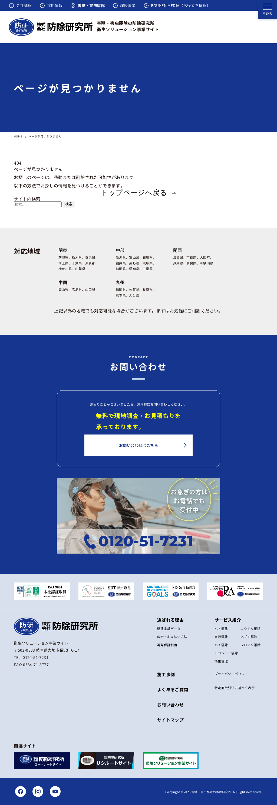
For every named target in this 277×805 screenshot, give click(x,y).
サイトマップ (170, 720)
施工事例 (166, 674)
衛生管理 (221, 661)
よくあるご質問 (172, 689)
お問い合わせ (170, 704)
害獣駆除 (221, 636)
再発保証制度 (167, 644)
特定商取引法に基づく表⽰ (235, 687)
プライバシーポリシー (231, 673)
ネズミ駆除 (248, 636)
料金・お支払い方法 (172, 636)
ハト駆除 (221, 628)
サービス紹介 (228, 620)
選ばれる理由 (170, 620)
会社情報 (24, 5)
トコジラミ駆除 (226, 653)
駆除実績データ (169, 628)
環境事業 (128, 5)
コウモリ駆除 (250, 628)
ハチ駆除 (221, 644)
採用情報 (55, 5)
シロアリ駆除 (250, 644)
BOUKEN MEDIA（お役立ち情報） (181, 5)
